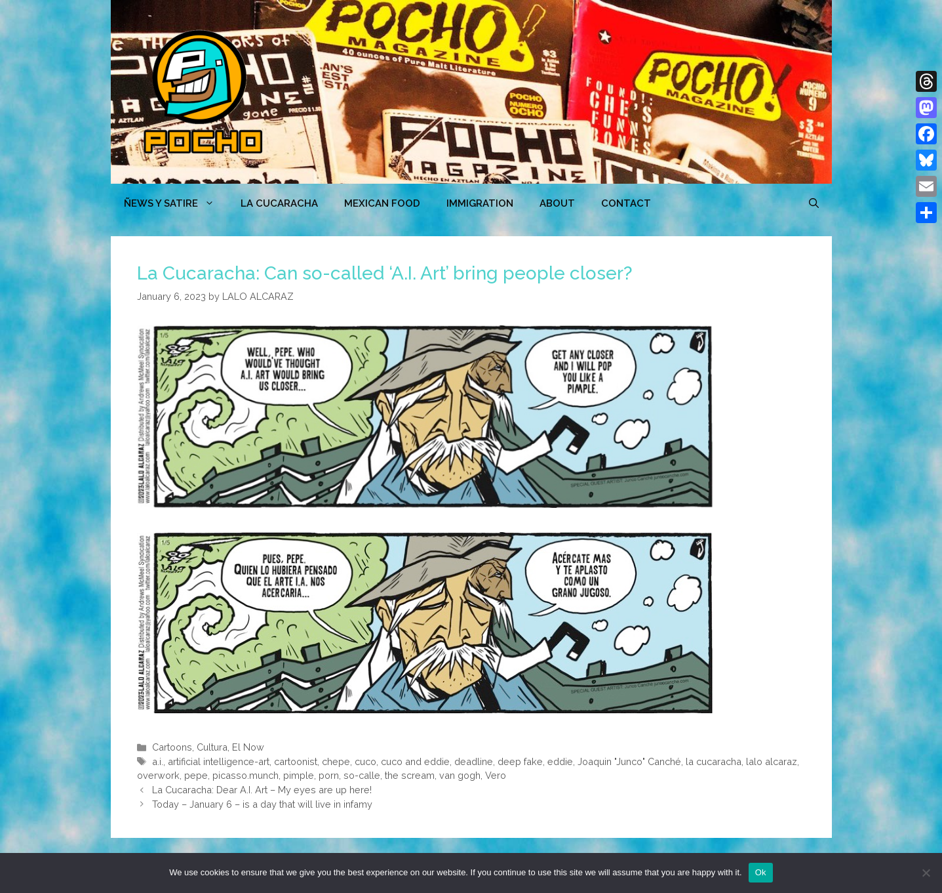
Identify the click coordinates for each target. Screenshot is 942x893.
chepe (336, 761)
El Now (248, 747)
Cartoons (172, 747)
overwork (158, 775)
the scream (410, 775)
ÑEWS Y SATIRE (175, 203)
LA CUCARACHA (279, 203)
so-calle (361, 775)
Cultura (212, 747)
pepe (196, 775)
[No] (925, 872)
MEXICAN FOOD (382, 203)
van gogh (460, 775)
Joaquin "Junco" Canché (629, 761)
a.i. (157, 761)
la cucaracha (713, 761)
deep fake (520, 761)
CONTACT (626, 203)
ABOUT (557, 203)
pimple (298, 775)
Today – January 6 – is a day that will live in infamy (262, 804)
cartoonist (295, 761)
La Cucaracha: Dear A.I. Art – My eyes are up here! (262, 789)
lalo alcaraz (771, 761)
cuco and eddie (415, 761)
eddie (560, 761)
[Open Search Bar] (814, 203)
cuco (365, 761)
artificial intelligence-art (218, 761)
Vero (495, 775)
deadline (473, 761)
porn (329, 775)
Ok (760, 872)
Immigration (479, 203)
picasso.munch (245, 775)
